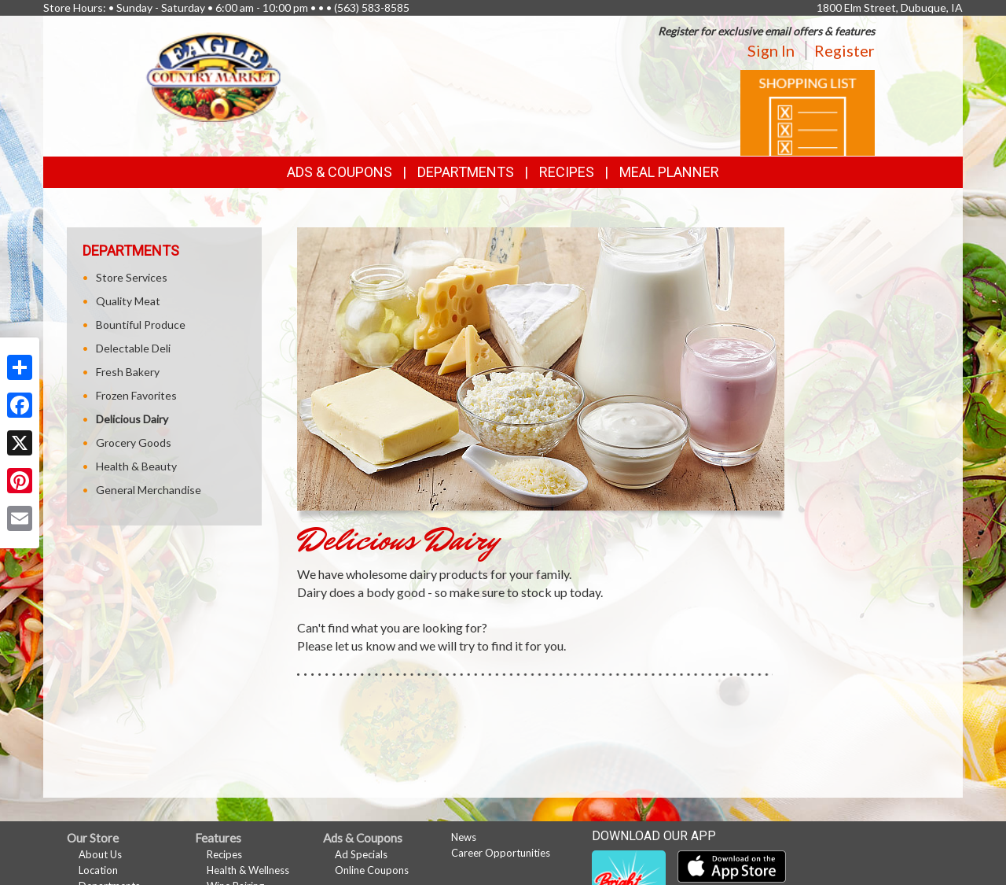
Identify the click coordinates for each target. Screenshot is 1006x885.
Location (98, 870)
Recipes (566, 172)
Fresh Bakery (128, 371)
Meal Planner (669, 172)
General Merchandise (148, 489)
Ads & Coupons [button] (339, 172)
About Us (100, 854)
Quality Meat (128, 301)
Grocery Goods (133, 442)
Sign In (771, 50)
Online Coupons (372, 870)
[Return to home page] (214, 75)
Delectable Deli (133, 348)
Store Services (131, 277)
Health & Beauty (136, 466)
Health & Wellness (248, 870)
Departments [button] (465, 172)
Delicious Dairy (132, 419)
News (463, 837)
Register (844, 50)
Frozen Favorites (136, 395)
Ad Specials (361, 854)
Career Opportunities (500, 852)
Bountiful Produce (140, 324)
